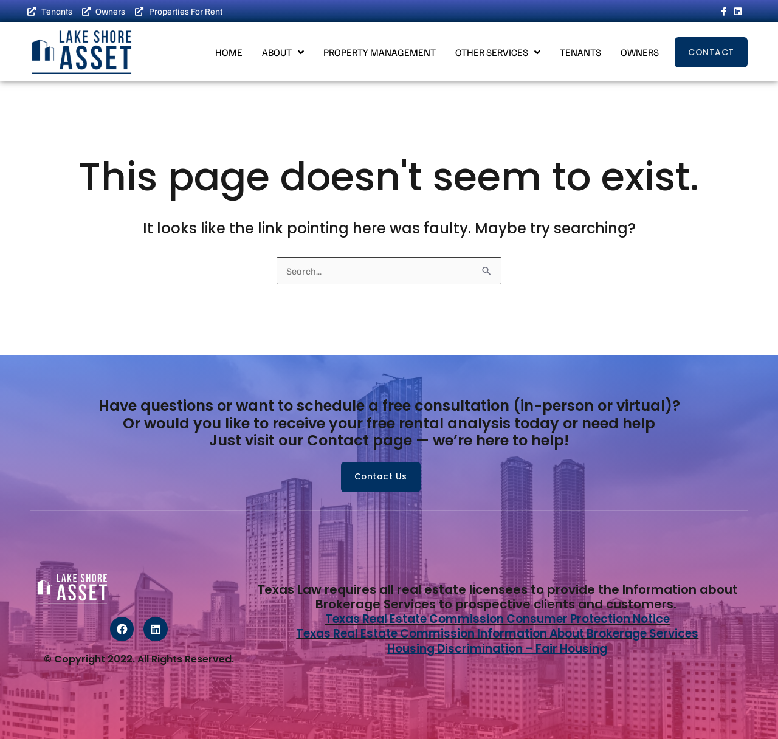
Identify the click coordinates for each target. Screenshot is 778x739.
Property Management (379, 53)
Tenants (580, 53)
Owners (640, 53)
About (283, 53)
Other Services (497, 53)
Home (229, 53)
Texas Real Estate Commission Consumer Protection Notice (497, 619)
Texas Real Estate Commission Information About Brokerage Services (497, 633)
